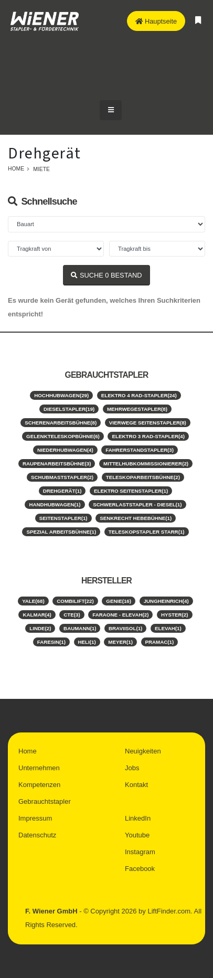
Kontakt (136, 785)
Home (16, 169)
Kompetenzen (39, 785)
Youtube (137, 835)
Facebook (140, 869)
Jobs (132, 768)
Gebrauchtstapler (44, 801)
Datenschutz (37, 835)
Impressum (35, 818)
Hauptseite (156, 21)
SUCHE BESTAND (106, 275)
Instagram (140, 852)
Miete (41, 169)
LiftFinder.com (168, 911)
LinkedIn (138, 818)
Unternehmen (39, 768)
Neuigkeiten (143, 751)
